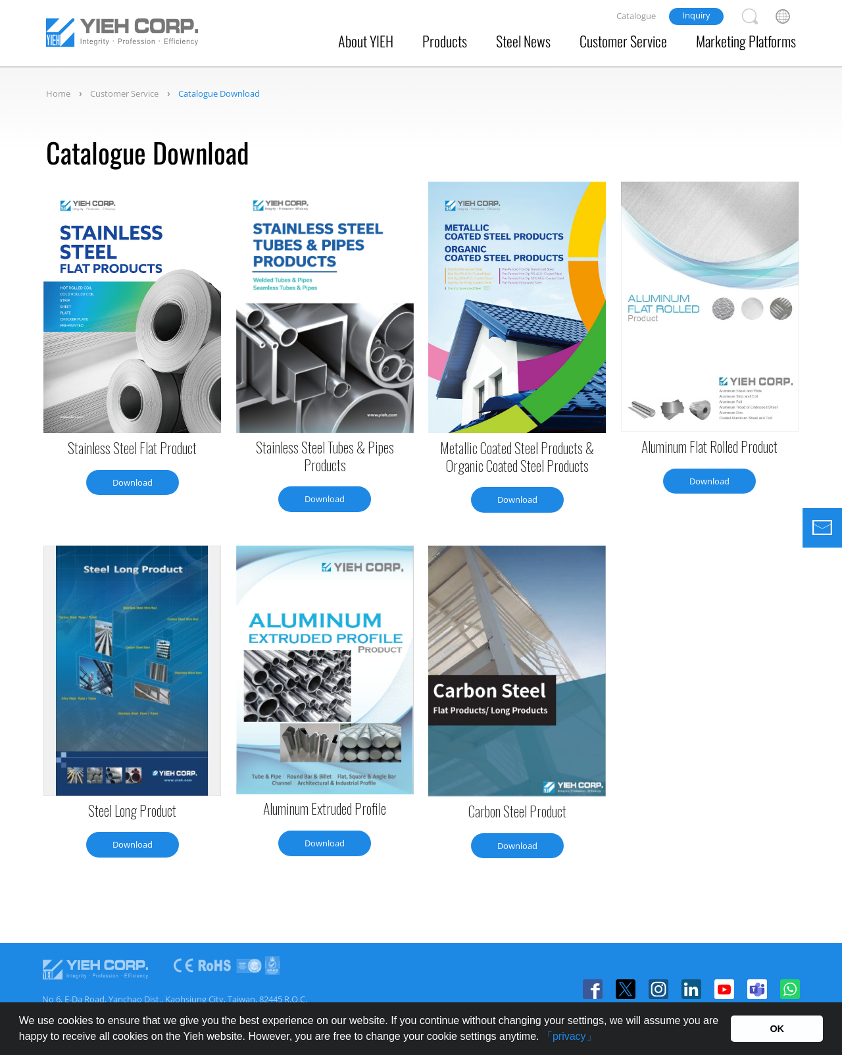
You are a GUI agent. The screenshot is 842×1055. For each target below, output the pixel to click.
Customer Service (623, 40)
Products (444, 40)
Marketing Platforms (746, 40)
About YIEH (365, 40)
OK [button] (777, 1028)
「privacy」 (569, 1036)
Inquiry (696, 15)
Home (58, 93)
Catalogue (636, 16)
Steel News (523, 40)
